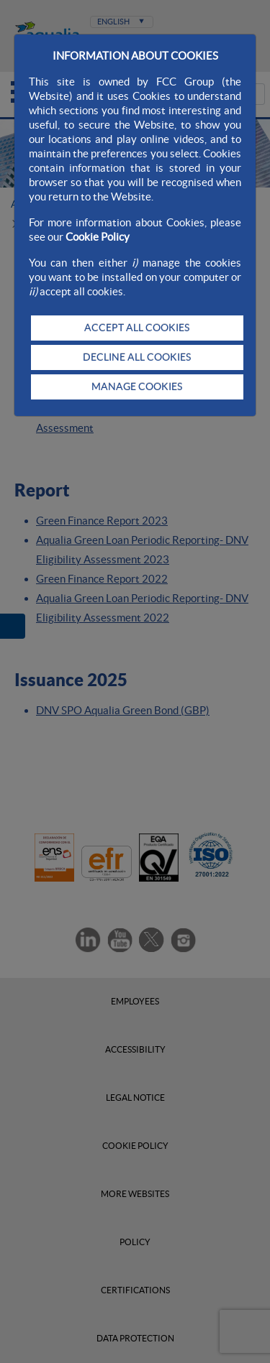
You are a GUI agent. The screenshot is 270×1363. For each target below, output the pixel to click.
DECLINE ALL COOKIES (137, 357)
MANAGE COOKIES (136, 386)
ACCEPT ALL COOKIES (136, 327)
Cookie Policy (98, 237)
